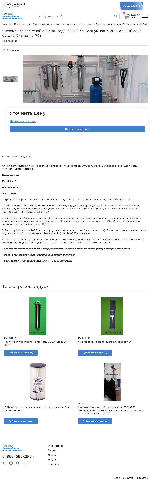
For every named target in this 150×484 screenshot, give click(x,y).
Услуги (52, 459)
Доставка (53, 454)
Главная (7, 24)
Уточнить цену (27, 113)
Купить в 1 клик (23, 121)
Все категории (23, 24)
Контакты (53, 464)
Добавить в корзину (77, 129)
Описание (9, 156)
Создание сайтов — (130, 477)
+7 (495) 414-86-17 (14, 4)
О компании (55, 445)
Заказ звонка (131, 5)
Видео (25, 156)
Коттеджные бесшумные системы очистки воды (63, 24)
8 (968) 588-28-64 (18, 456)
